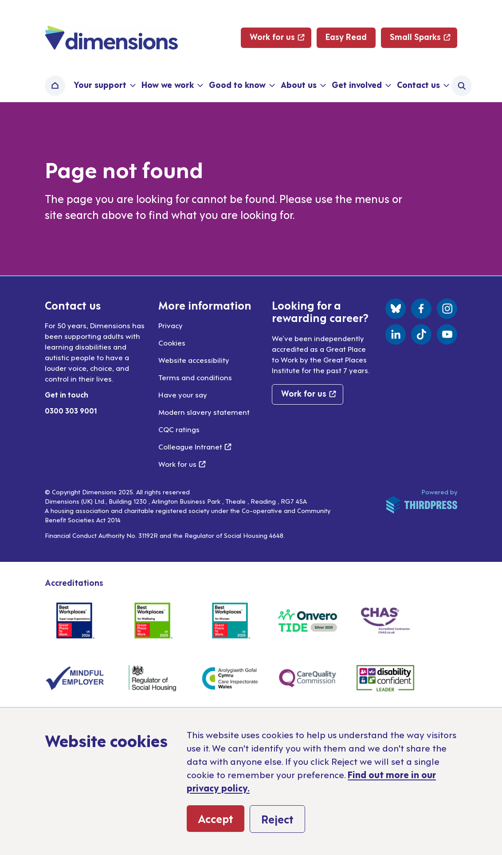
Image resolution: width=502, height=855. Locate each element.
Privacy (170, 325)
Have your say (182, 394)
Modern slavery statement (204, 411)
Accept (215, 818)
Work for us (182, 463)
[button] (103, 86)
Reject (277, 819)
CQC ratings (179, 429)
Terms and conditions (195, 377)
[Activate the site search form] (461, 86)
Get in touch (66, 394)
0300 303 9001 (71, 410)
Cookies (171, 342)
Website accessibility (193, 359)
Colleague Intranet (194, 446)
